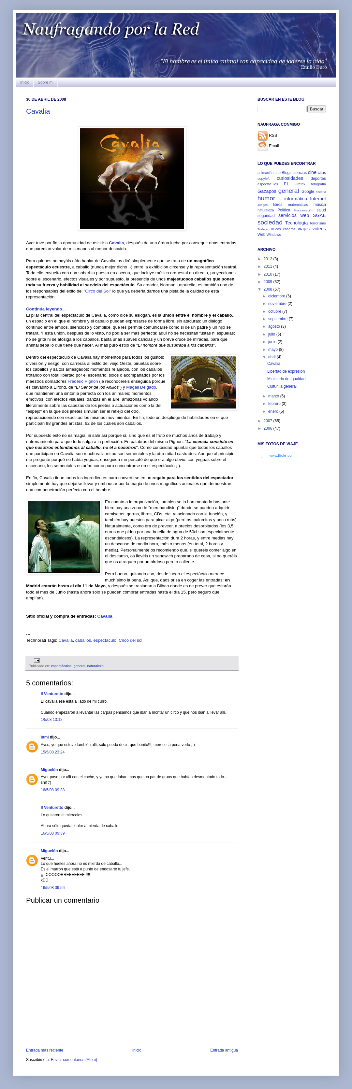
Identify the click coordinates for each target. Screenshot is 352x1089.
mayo (273, 349)
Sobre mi (45, 82)
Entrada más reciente (44, 1050)
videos (319, 228)
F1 (286, 184)
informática (295, 198)
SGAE (319, 215)
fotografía (318, 184)
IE (280, 199)
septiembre (278, 319)
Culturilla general (282, 386)
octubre (275, 311)
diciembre (277, 296)
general (79, 666)
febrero (275, 403)
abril (272, 357)
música (320, 204)
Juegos (262, 205)
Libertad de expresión (286, 371)
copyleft (263, 178)
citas (322, 172)
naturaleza (95, 666)
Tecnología (296, 222)
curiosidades (290, 178)
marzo (274, 396)
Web (261, 234)
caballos (83, 640)
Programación (303, 210)
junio (273, 341)
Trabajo (262, 229)
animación (265, 173)
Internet (318, 198)
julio (272, 334)
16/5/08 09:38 (53, 790)
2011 (268, 266)
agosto (274, 326)
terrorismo (318, 223)
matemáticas (298, 205)
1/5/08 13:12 (52, 719)
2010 (268, 274)
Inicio (24, 82)
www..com (282, 455)
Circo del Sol (97, 291)
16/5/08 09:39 (53, 833)
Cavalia (38, 111)
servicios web (293, 215)
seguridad (266, 215)
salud (321, 210)
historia (321, 191)
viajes (304, 228)
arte (277, 173)
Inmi (45, 737)
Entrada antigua (224, 1050)
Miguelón (49, 769)
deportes (318, 178)
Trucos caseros (282, 229)
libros (278, 204)
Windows (274, 234)
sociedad (270, 222)
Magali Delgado (141, 387)
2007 (268, 421)
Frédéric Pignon (83, 381)
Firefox (299, 184)
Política (283, 210)
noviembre (277, 303)
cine (312, 172)
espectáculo (104, 640)
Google (307, 191)
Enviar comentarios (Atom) (74, 1059)
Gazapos (266, 191)
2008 (268, 289)
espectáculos (61, 666)
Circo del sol (130, 640)
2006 (268, 428)
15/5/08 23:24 (53, 752)
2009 (268, 281)
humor (266, 198)
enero (273, 411)
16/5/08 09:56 (53, 887)
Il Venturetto (52, 694)
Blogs (286, 172)
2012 (268, 259)
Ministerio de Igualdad (286, 379)
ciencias (300, 172)
